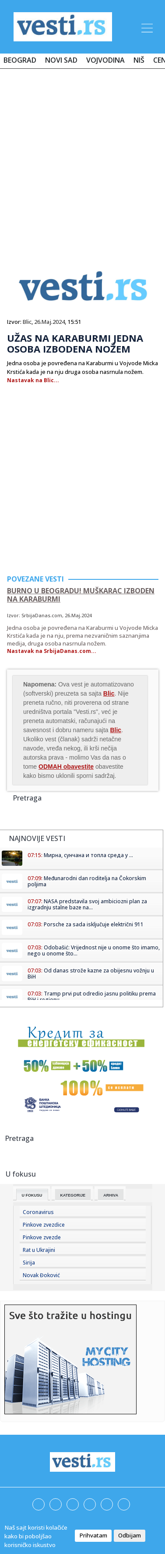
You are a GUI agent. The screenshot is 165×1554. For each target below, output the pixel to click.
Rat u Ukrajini (39, 1250)
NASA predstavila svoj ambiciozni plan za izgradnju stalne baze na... (87, 904)
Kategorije (73, 1195)
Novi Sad (61, 60)
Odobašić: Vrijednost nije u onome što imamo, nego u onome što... (94, 950)
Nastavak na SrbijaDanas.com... (51, 651)
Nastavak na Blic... (33, 380)
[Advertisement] (82, 161)
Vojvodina (105, 60)
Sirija (29, 1262)
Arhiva (110, 1195)
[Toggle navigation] (146, 26)
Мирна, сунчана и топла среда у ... (88, 855)
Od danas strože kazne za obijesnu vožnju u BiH (91, 973)
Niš (138, 60)
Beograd (20, 60)
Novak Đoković (41, 1275)
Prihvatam (93, 1535)
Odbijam (129, 1535)
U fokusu (32, 1195)
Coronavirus (38, 1212)
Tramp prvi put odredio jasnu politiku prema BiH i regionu (92, 996)
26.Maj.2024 (49, 322)
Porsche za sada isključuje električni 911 (94, 924)
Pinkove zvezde (42, 1237)
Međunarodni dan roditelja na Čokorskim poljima (87, 881)
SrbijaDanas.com (41, 615)
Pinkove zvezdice (44, 1224)
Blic (27, 322)
